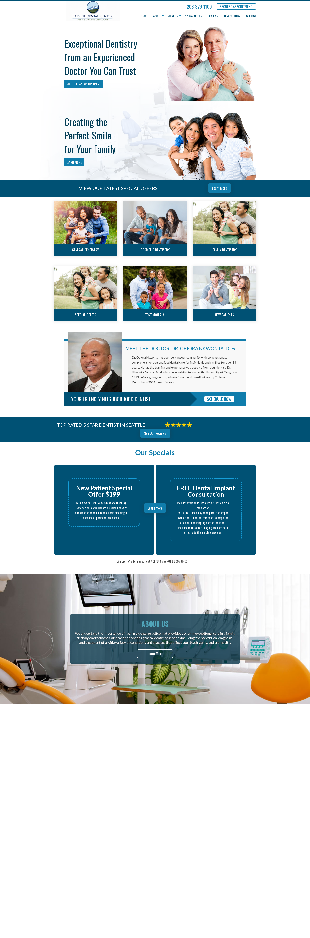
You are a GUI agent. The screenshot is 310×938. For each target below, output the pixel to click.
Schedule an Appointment (83, 84)
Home (144, 16)
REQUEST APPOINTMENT (236, 6)
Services (172, 16)
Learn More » (165, 382)
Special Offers (193, 16)
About (157, 16)
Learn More (74, 162)
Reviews (213, 16)
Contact (251, 16)
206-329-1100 (199, 6)
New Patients (232, 16)
